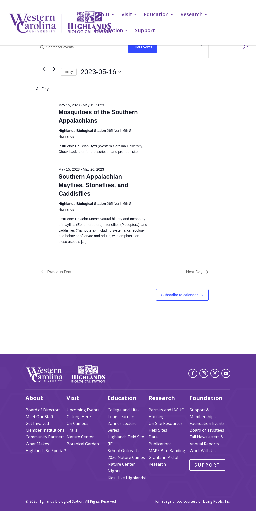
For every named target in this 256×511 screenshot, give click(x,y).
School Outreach (123, 450)
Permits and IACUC (166, 410)
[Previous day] (44, 69)
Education (156, 15)
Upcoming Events (83, 410)
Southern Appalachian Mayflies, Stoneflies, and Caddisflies (93, 185)
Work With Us (203, 450)
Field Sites (158, 430)
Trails (72, 430)
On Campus (77, 423)
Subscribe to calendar (179, 295)
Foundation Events (207, 423)
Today (69, 72)
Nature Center (80, 437)
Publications (160, 444)
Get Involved (37, 423)
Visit (127, 15)
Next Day (197, 272)
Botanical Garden (83, 444)
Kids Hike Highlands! (127, 478)
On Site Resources (166, 423)
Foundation (109, 31)
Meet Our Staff (40, 416)
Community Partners (45, 437)
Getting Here (79, 416)
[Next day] (54, 69)
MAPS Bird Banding (167, 450)
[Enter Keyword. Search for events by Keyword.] (82, 47)
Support (145, 31)
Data (153, 437)
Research (191, 15)
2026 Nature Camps (126, 457)
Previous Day (56, 272)
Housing (157, 416)
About (102, 15)
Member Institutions (45, 430)
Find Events (142, 47)
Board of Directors (43, 410)
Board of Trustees (207, 430)
